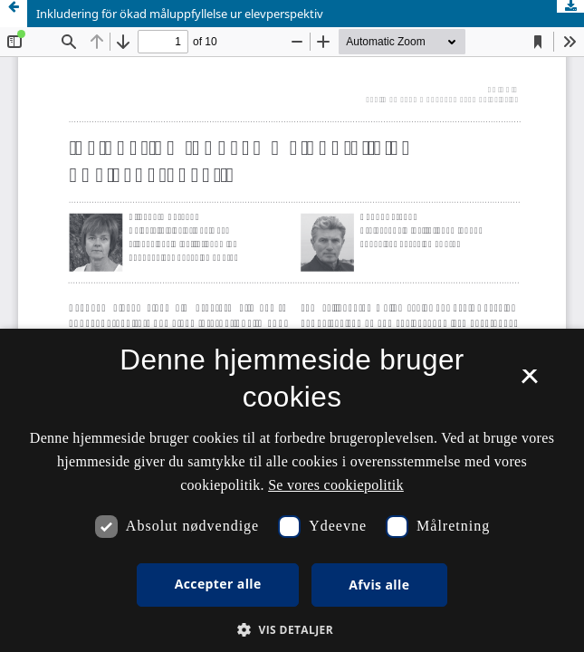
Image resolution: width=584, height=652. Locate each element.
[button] (292, 629)
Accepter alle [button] (218, 583)
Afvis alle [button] (379, 584)
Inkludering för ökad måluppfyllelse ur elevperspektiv (179, 13)
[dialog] (292, 490)
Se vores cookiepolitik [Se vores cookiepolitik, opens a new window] (336, 485)
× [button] (529, 382)
